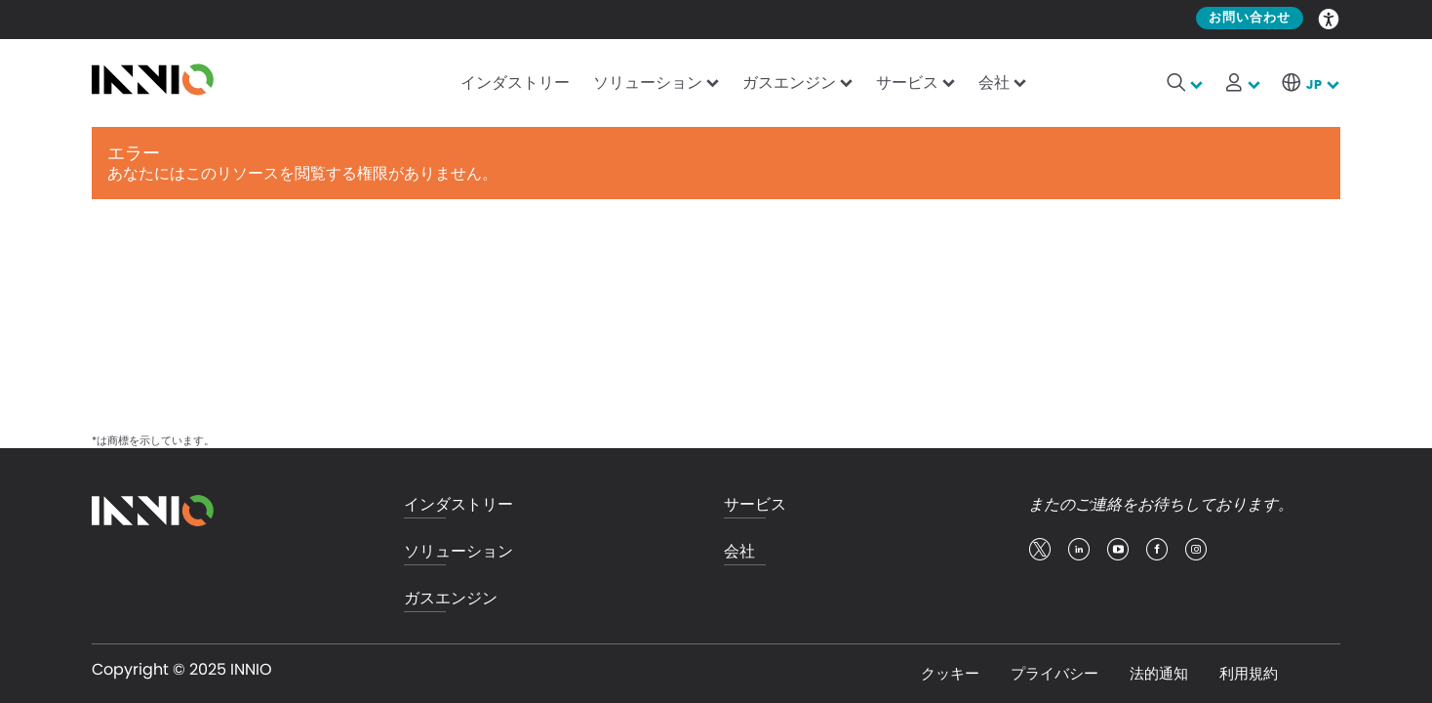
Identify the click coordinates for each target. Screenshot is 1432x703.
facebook (1157, 549)
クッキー (950, 673)
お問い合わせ (1250, 18)
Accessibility (1329, 17)
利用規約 (1248, 673)
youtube (1118, 549)
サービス (907, 82)
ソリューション (647, 82)
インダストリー (515, 82)
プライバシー (1054, 673)
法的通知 (1159, 673)
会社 (994, 82)
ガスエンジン (789, 82)
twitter (1040, 549)
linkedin (1079, 549)
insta (1196, 549)
